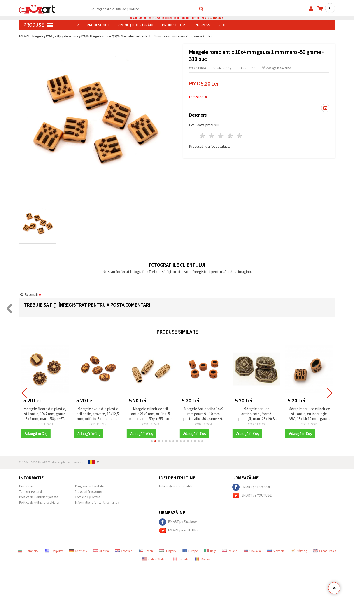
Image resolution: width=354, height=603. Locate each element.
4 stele (230, 135)
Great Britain (324, 551)
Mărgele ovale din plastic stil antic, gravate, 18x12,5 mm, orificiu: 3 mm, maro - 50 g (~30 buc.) (98, 414)
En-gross (201, 25)
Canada (181, 559)
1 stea (202, 135)
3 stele (221, 135)
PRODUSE (38, 25)
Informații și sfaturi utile (175, 486)
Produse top (173, 25)
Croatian (123, 551)
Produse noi (98, 25)
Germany (78, 551)
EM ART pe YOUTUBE (252, 496)
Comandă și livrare (87, 497)
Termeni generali (30, 492)
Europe (190, 551)
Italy (210, 551)
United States (154, 559)
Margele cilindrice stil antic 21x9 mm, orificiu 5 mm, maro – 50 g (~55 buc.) (150, 414)
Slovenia (275, 551)
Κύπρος (299, 551)
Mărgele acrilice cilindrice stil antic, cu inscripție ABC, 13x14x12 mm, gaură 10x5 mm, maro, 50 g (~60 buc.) (309, 414)
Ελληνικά (54, 551)
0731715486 (212, 18)
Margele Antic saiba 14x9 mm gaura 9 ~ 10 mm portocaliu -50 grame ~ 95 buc (203, 414)
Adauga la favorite (276, 68)
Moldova (203, 559)
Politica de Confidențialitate (38, 497)
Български (28, 551)
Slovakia (252, 551)
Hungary (167, 551)
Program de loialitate (89, 486)
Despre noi (26, 486)
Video (223, 25)
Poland (229, 551)
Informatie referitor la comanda (97, 502)
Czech (146, 551)
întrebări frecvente (88, 492)
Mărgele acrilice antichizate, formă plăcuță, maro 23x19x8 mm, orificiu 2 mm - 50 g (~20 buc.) (256, 414)
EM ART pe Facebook (251, 487)
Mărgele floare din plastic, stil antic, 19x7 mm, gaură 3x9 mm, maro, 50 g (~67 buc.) (44, 414)
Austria (101, 551)
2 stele (212, 135)
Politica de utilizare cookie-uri (39, 502)
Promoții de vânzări (135, 25)
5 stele (239, 135)
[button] (152, 441)
